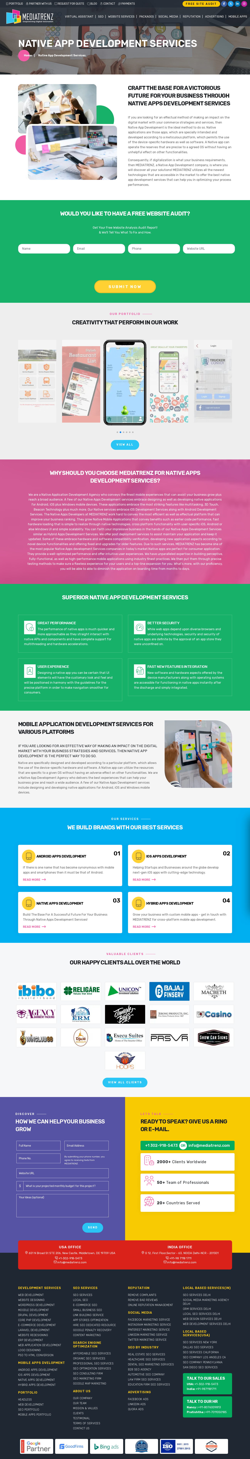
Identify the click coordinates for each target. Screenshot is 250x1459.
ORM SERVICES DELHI (197, 1309)
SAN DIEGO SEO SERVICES (200, 1367)
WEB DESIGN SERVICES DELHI (202, 1319)
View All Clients (125, 1082)
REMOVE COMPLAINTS (142, 1295)
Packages (146, 16)
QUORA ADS (136, 1409)
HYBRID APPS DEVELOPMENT (37, 1385)
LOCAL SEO (80, 1300)
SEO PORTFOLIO (28, 1409)
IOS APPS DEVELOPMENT (34, 1375)
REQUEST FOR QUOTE (69, 3)
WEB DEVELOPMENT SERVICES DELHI (207, 1324)
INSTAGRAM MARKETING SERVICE (149, 1324)
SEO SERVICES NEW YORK (200, 1342)
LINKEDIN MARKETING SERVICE (148, 1334)
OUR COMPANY (83, 1398)
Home (28, 55)
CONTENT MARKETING (87, 1335)
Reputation (191, 16)
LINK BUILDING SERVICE (88, 1315)
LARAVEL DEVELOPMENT (34, 1330)
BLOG (92, 3)
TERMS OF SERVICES (86, 1423)
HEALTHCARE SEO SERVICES (146, 1359)
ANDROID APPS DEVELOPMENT (38, 1370)
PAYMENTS (126, 3)
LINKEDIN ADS (137, 1404)
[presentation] (126, 264)
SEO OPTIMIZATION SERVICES (92, 1368)
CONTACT (107, 3)
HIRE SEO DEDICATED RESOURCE (94, 1325)
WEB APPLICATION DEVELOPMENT (39, 1345)
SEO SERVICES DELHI (197, 1295)
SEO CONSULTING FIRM (88, 1373)
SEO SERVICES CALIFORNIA (201, 1352)
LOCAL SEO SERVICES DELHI (201, 1314)
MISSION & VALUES (85, 1408)
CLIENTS (78, 1413)
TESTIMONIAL (81, 1418)
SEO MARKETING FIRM (87, 1378)
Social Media (168, 16)
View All (124, 444)
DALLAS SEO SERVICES (198, 1347)
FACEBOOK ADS (138, 1399)
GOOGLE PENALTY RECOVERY (92, 1330)
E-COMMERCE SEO (85, 1305)
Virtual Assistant (79, 16)
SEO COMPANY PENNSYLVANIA (203, 1362)
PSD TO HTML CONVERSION (36, 1355)
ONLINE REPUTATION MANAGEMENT (150, 1305)
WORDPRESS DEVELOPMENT (36, 1305)
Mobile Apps (237, 16)
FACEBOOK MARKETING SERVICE (149, 1319)
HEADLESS (25, 1399)
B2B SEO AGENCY (140, 1369)
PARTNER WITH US (39, 3)
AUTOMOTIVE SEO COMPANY (146, 1374)
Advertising (214, 16)
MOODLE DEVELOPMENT (33, 1310)
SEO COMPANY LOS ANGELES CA (204, 1357)
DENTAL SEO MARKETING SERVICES (151, 1364)
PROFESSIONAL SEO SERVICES (93, 1363)
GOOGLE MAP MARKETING (89, 1383)
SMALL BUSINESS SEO (87, 1310)
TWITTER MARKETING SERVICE (147, 1339)
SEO (101, 16)
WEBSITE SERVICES (121, 16)
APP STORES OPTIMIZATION (90, 1320)
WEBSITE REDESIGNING (33, 1335)
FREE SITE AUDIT (201, 4)
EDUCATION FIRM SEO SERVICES (149, 1384)
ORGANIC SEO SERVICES (89, 1358)
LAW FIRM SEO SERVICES (144, 1379)
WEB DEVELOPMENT (31, 1295)
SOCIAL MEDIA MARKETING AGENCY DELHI (206, 1302)
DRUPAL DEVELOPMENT (33, 1315)
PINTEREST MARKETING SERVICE (149, 1329)
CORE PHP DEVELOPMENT (34, 1320)
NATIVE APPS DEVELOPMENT (36, 1380)
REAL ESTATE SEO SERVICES (146, 1354)
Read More (34, 879)
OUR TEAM (80, 1403)
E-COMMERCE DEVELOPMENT (37, 1325)
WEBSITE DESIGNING (31, 1300)
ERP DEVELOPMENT (30, 1340)
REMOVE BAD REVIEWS (143, 1300)
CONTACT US (81, 1428)
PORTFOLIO (14, 3)
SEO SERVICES (83, 1295)
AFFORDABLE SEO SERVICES (92, 1353)
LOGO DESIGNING (29, 1350)
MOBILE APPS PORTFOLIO (34, 1414)
